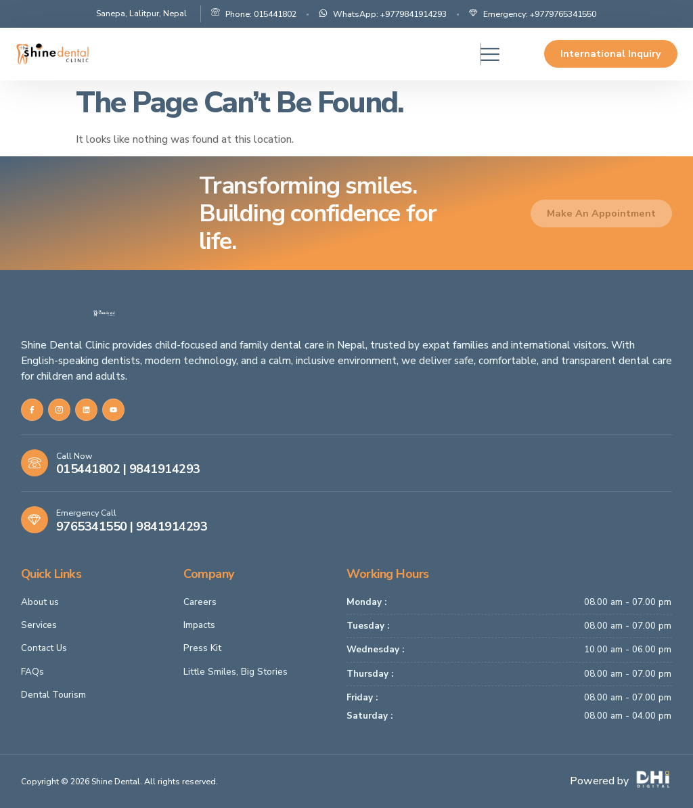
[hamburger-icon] (480, 54)
